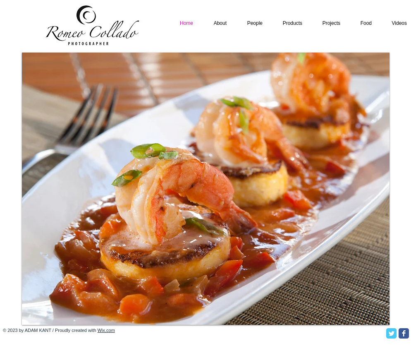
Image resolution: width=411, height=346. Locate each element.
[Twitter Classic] (391, 333)
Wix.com (106, 330)
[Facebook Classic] (404, 333)
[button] (205, 189)
